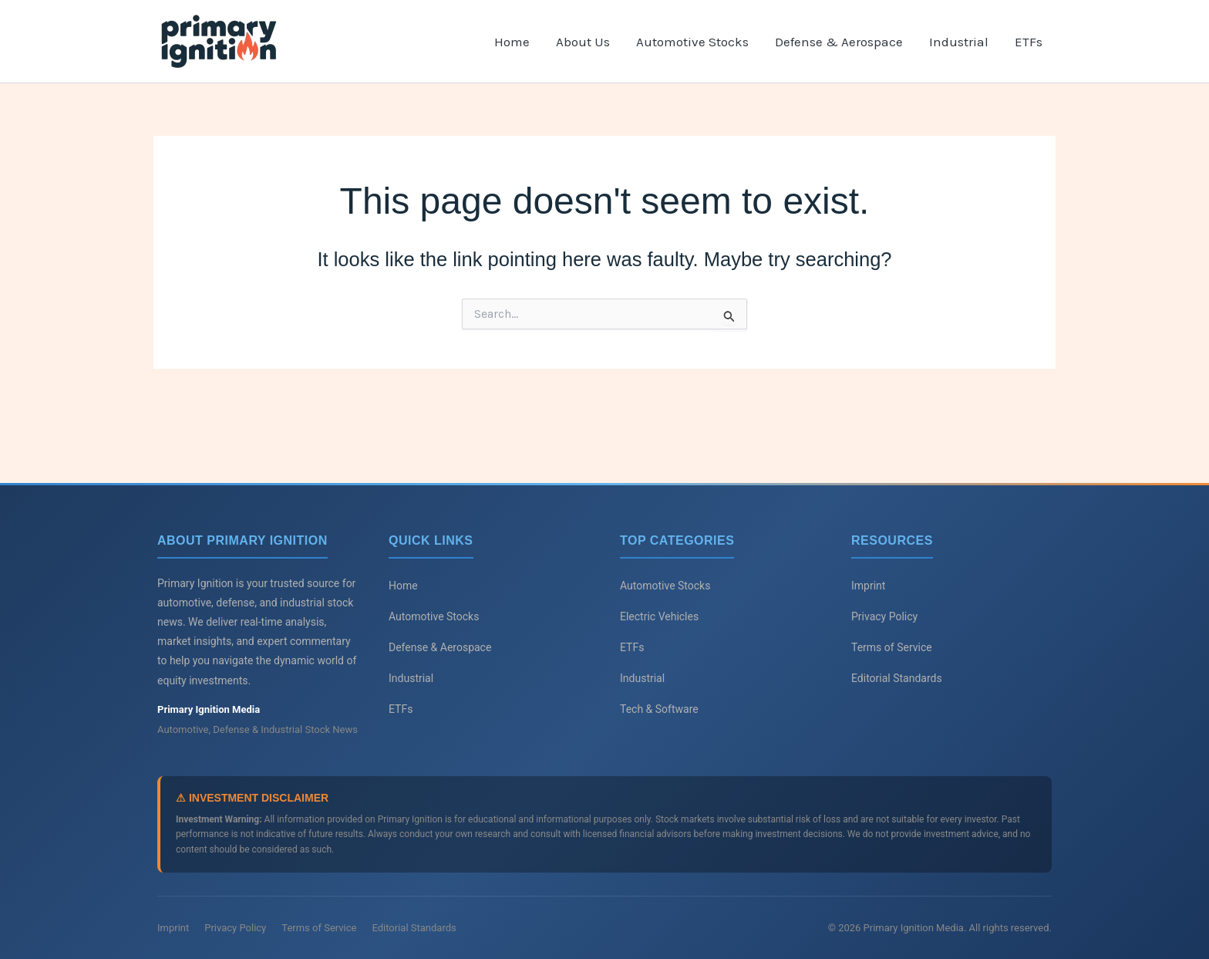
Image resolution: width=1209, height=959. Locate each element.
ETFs (1028, 41)
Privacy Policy (884, 616)
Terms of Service (891, 647)
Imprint (868, 585)
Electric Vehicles (659, 616)
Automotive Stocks (692, 41)
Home (512, 41)
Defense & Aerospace (839, 41)
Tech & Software (659, 709)
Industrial (958, 41)
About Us (583, 41)
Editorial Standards (896, 678)
